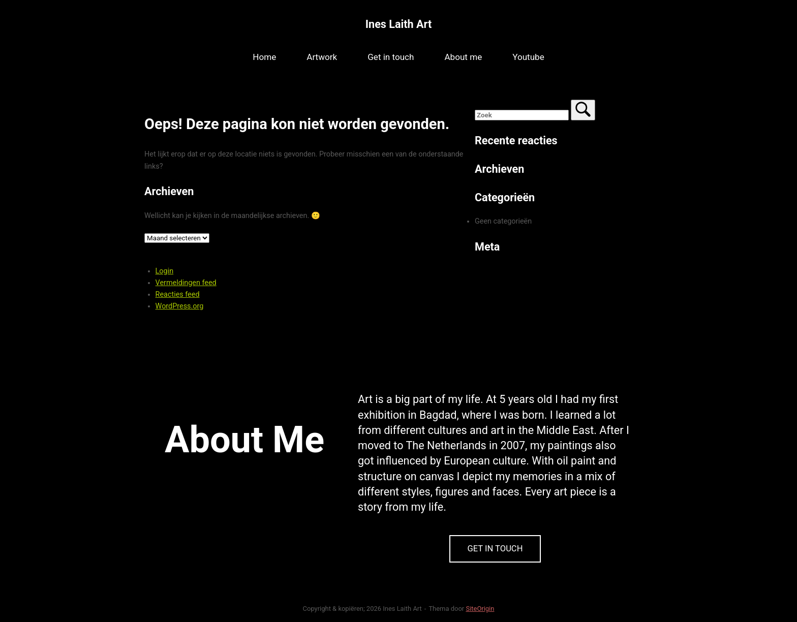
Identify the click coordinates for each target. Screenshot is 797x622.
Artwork (321, 57)
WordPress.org (180, 306)
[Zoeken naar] (522, 115)
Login (165, 271)
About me (463, 57)
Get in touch (390, 57)
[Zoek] (583, 110)
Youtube (528, 57)
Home (264, 57)
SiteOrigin (480, 608)
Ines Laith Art (398, 24)
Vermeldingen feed (186, 282)
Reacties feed (178, 294)
